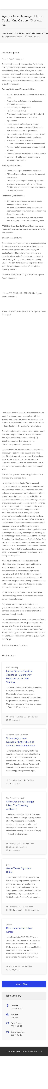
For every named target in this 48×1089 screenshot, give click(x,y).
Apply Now (24, 984)
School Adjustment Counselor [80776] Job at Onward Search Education (20, 742)
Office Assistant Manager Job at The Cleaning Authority (20, 805)
